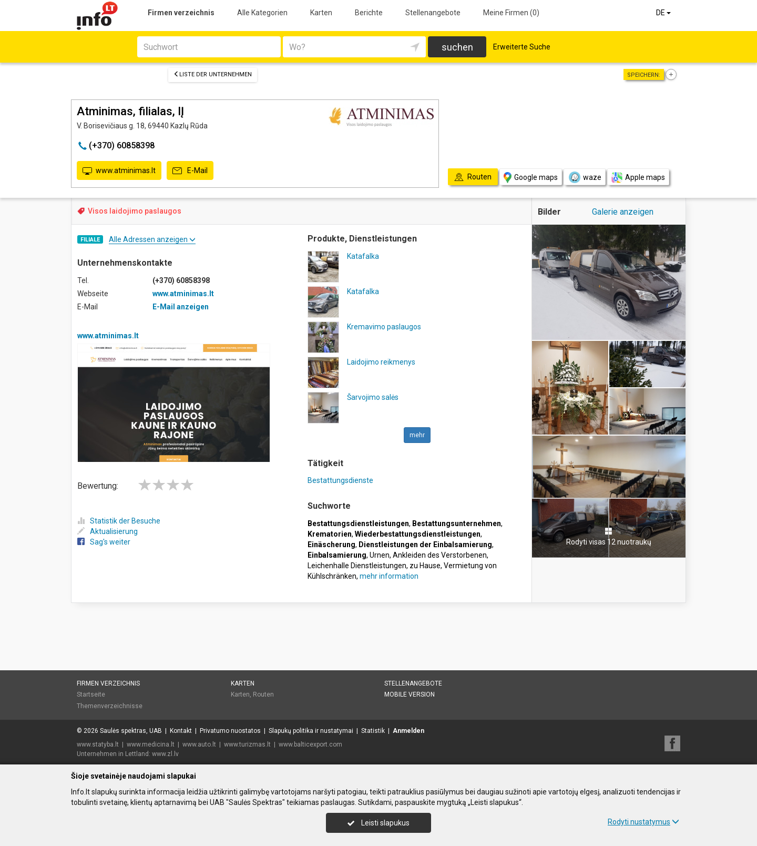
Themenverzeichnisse (109, 706)
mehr (417, 435)
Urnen (380, 555)
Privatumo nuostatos (230, 730)
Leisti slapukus (378, 823)
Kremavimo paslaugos (384, 327)
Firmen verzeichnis (181, 12)
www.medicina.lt (151, 744)
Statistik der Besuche (118, 521)
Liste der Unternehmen (212, 74)
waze (584, 177)
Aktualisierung (107, 531)
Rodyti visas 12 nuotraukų (608, 536)
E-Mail (190, 171)
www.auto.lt (199, 744)
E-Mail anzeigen (180, 307)
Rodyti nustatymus (643, 822)
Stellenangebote (433, 12)
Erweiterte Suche (521, 47)
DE (664, 12)
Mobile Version (409, 694)
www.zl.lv (165, 754)
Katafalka (363, 256)
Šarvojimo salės (372, 397)
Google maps (531, 177)
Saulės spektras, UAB (131, 730)
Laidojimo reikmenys (381, 362)
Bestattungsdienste (340, 480)
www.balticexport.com (310, 744)
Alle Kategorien (262, 12)
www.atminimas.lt (119, 171)
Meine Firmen (511, 12)
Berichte (369, 12)
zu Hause (425, 565)
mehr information (389, 576)
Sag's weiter (103, 542)
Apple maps (638, 177)
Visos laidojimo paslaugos (134, 211)
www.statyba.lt (98, 744)
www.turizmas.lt (247, 744)
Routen (263, 694)
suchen (457, 47)
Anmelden (408, 730)
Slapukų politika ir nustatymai (311, 730)
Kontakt (181, 730)
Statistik (373, 730)
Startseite (91, 694)
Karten (321, 12)
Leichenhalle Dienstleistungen (357, 565)
